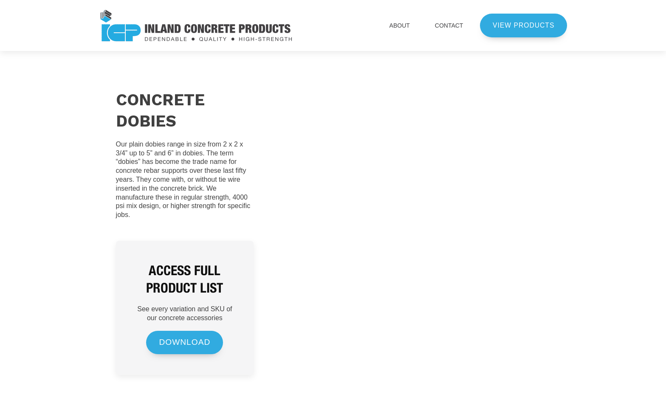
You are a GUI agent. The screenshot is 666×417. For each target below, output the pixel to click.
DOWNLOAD (184, 342)
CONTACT (449, 25)
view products (523, 25)
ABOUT (403, 25)
